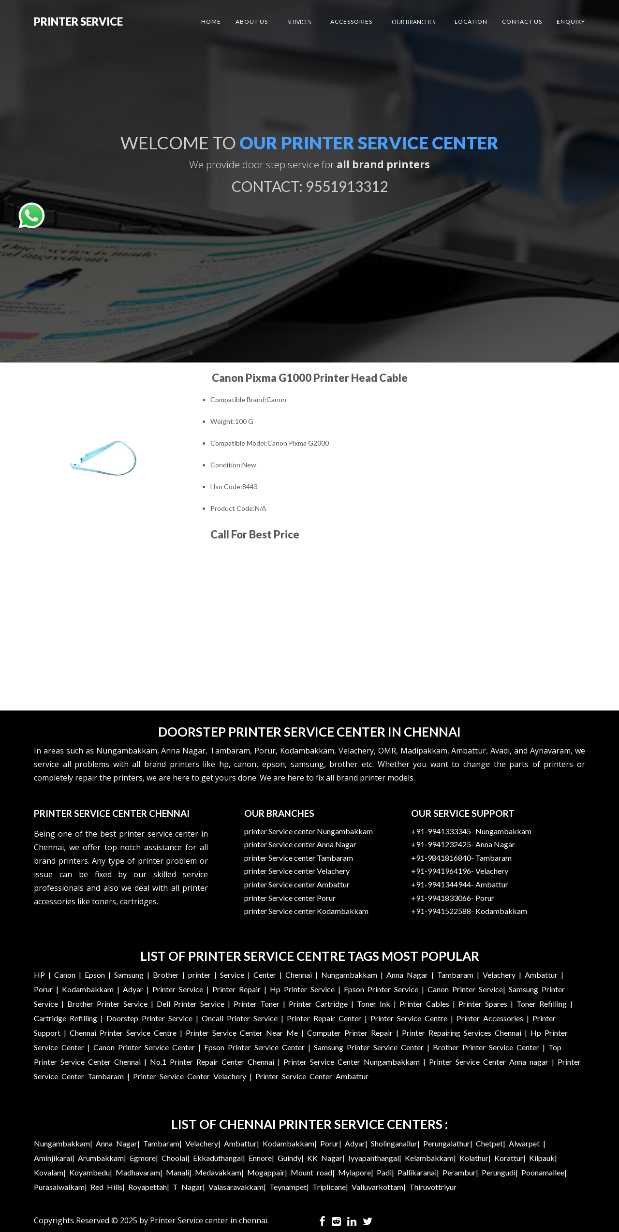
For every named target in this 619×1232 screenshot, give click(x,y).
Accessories (351, 21)
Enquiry (571, 21)
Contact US (522, 21)
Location (471, 21)
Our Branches (413, 22)
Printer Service (78, 21)
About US (252, 21)
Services (299, 22)
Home (211, 21)
